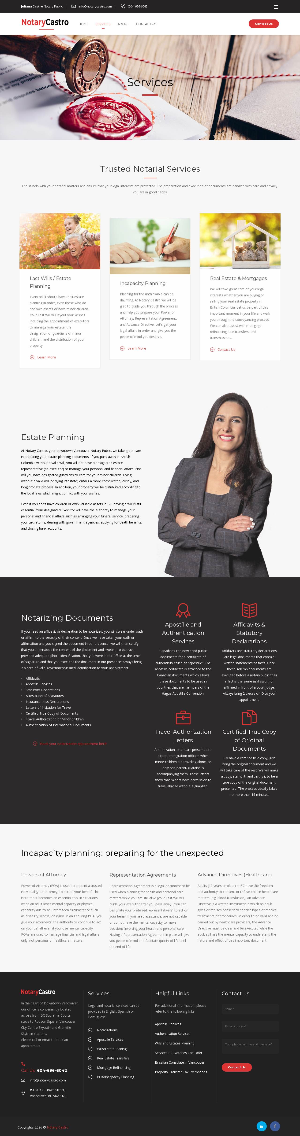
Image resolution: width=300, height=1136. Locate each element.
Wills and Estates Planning (174, 1043)
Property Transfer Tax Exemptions (181, 1072)
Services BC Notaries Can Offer (178, 1053)
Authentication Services (172, 1033)
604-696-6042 (52, 1070)
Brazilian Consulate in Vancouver (179, 1062)
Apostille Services (168, 1024)
